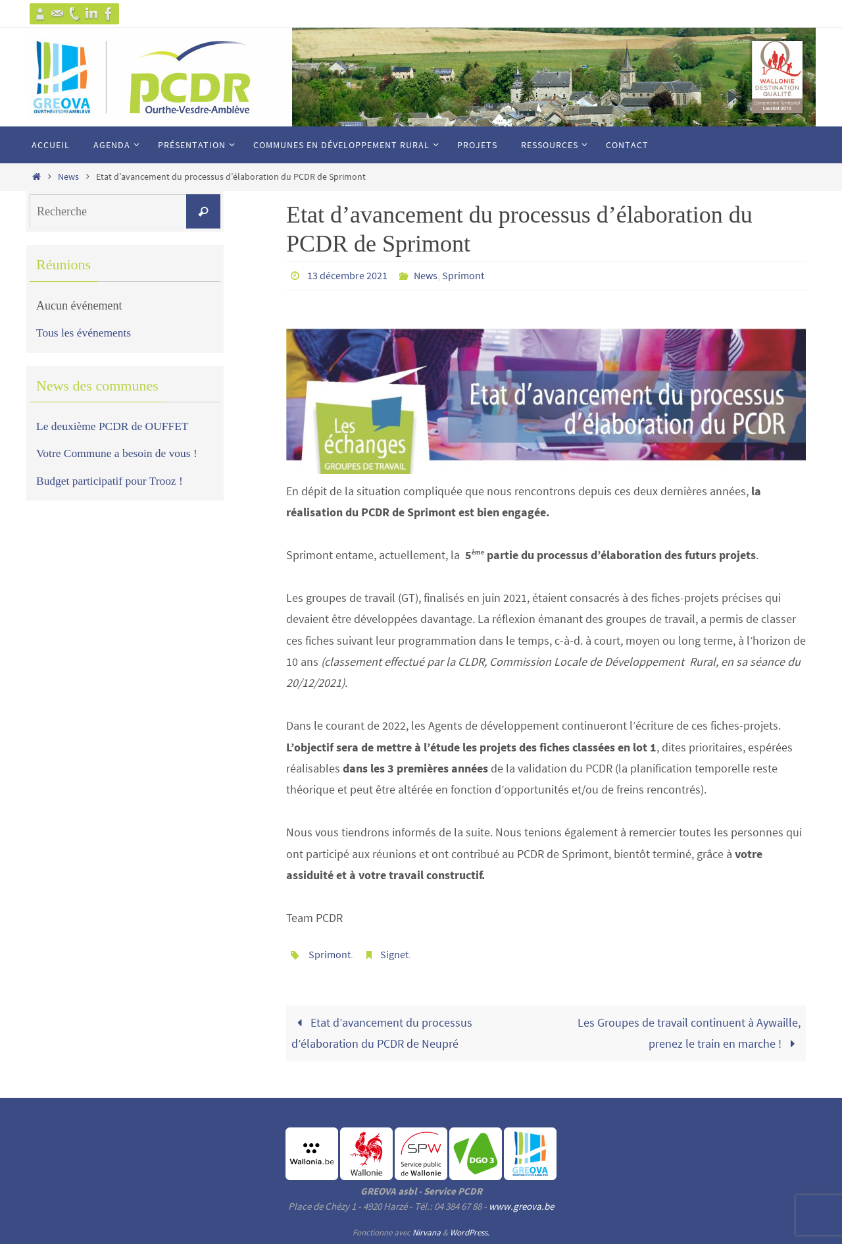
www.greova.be (521, 1205)
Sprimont (463, 275)
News (68, 176)
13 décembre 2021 (347, 275)
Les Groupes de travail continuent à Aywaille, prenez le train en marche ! (689, 1032)
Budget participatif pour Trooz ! (111, 480)
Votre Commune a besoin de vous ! (119, 453)
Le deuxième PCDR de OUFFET (114, 426)
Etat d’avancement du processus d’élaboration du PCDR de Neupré (381, 1032)
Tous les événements (85, 332)
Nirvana (426, 1231)
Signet (394, 953)
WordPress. (469, 1231)
